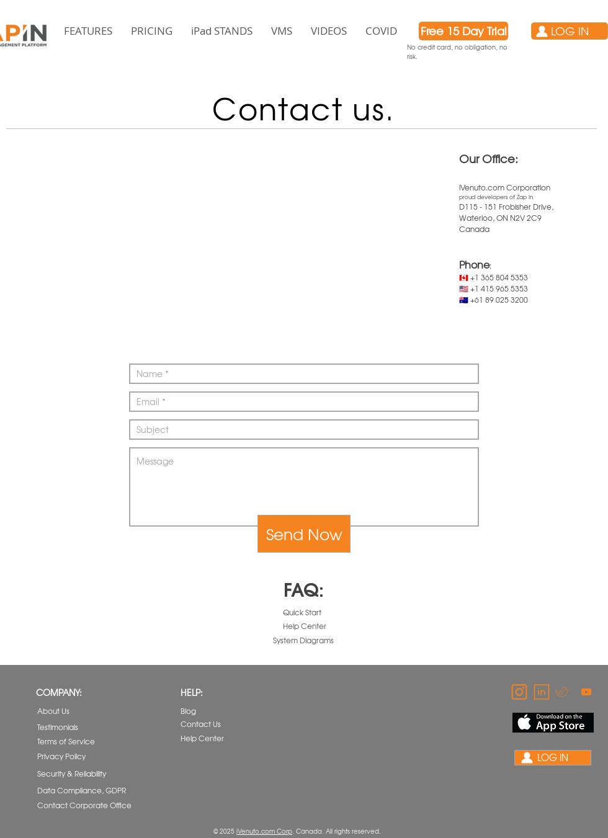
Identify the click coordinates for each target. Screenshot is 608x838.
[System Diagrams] (303, 640)
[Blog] (212, 711)
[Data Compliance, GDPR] (82, 790)
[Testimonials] (68, 727)
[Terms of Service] (72, 741)
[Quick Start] (303, 612)
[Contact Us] (212, 724)
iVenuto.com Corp (264, 831)
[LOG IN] (569, 31)
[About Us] (68, 711)
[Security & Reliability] (73, 774)
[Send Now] (304, 534)
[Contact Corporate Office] (84, 805)
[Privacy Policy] (72, 756)
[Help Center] (304, 626)
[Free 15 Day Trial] (463, 31)
